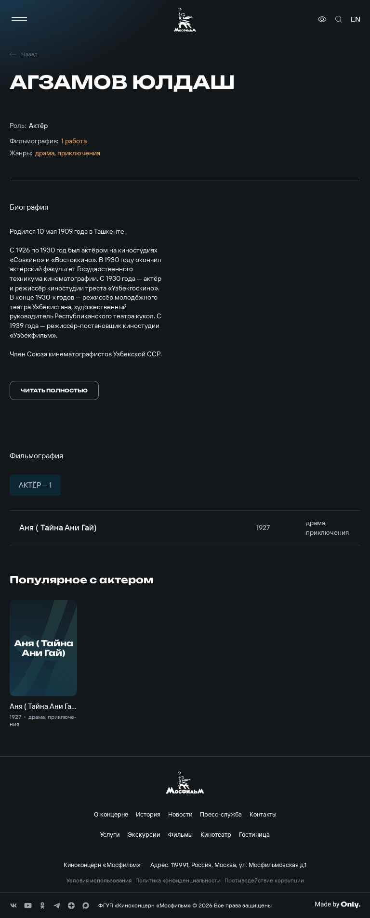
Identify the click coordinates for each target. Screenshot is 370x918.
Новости (180, 814)
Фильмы (180, 834)
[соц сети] (13, 905)
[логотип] (185, 19)
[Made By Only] (337, 904)
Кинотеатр (215, 834)
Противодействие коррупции (264, 880)
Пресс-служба (221, 814)
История (148, 814)
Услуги (110, 834)
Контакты (263, 814)
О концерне (111, 814)
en (355, 19)
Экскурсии (144, 834)
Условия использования (99, 880)
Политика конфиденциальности (178, 880)
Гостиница (254, 834)
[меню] (19, 19)
